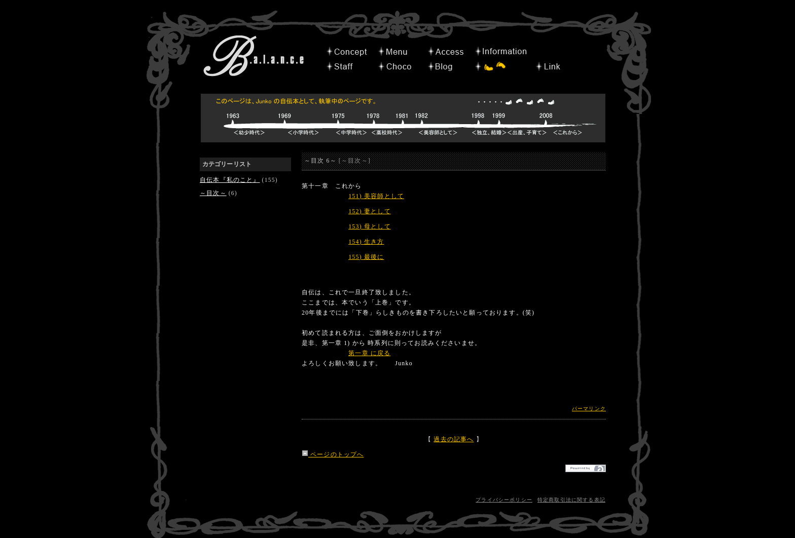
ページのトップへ (333, 454)
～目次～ (213, 193)
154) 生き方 (366, 241)
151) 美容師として (376, 196)
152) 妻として (369, 211)
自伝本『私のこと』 (230, 180)
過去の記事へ (453, 439)
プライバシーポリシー (504, 500)
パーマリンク (589, 408)
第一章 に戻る (369, 353)
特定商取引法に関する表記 (571, 500)
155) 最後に (366, 256)
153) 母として (369, 226)
